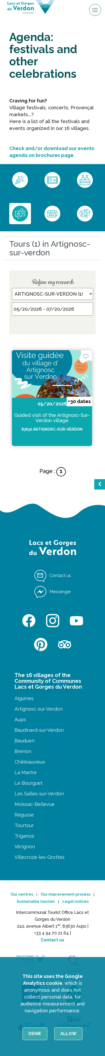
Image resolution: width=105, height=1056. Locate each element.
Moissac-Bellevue (34, 804)
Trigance (24, 836)
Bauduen (24, 740)
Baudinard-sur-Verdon (39, 730)
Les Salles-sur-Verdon (39, 793)
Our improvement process (65, 894)
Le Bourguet (29, 783)
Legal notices (75, 901)
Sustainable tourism (36, 901)
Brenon (23, 751)
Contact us (52, 939)
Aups (20, 719)
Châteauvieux (30, 762)
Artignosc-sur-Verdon (39, 709)
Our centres (22, 894)
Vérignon (25, 846)
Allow (68, 1033)
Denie (35, 1033)
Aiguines (24, 698)
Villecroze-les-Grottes (40, 857)
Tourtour (24, 825)
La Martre (26, 772)
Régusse (24, 815)
